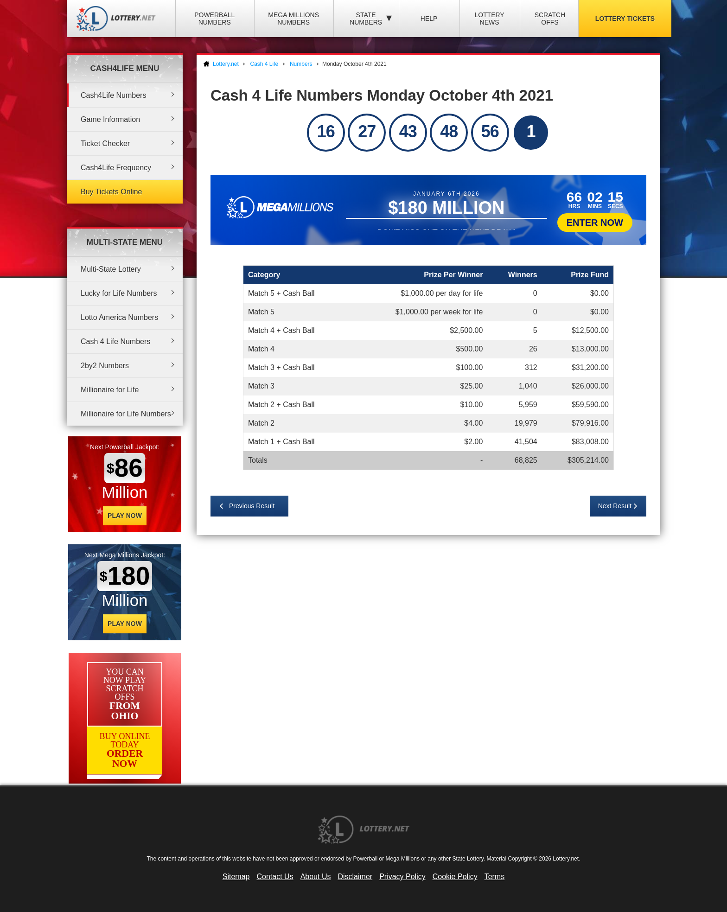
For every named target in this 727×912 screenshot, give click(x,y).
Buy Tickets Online (111, 192)
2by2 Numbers (105, 366)
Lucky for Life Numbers (119, 293)
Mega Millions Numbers (293, 18)
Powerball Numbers (214, 18)
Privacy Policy (402, 876)
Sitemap (236, 876)
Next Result (614, 506)
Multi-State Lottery (111, 269)
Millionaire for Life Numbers (126, 414)
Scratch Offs (550, 18)
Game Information (110, 119)
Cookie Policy (455, 876)
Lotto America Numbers (119, 317)
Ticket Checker (105, 143)
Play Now (125, 515)
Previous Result (251, 506)
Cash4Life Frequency (116, 168)
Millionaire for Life (110, 390)
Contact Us (275, 876)
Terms (495, 876)
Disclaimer (355, 876)
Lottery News (489, 18)
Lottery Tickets (625, 18)
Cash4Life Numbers (113, 95)
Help (429, 18)
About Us (315, 876)
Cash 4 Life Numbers (115, 341)
